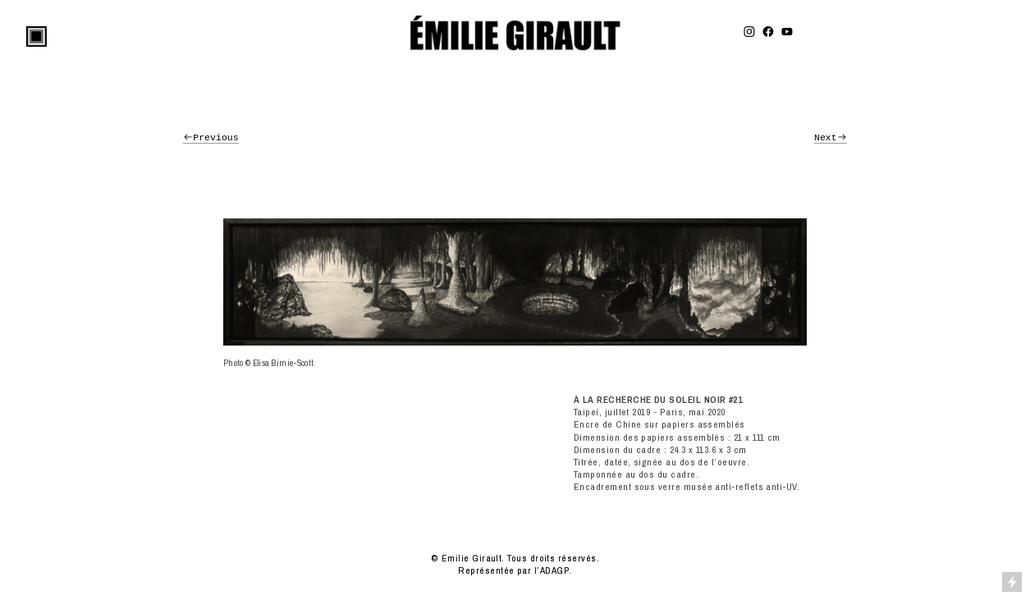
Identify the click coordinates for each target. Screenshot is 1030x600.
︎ (749, 32)
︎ (768, 32)
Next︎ (830, 137)
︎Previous (211, 137)
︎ (787, 32)
